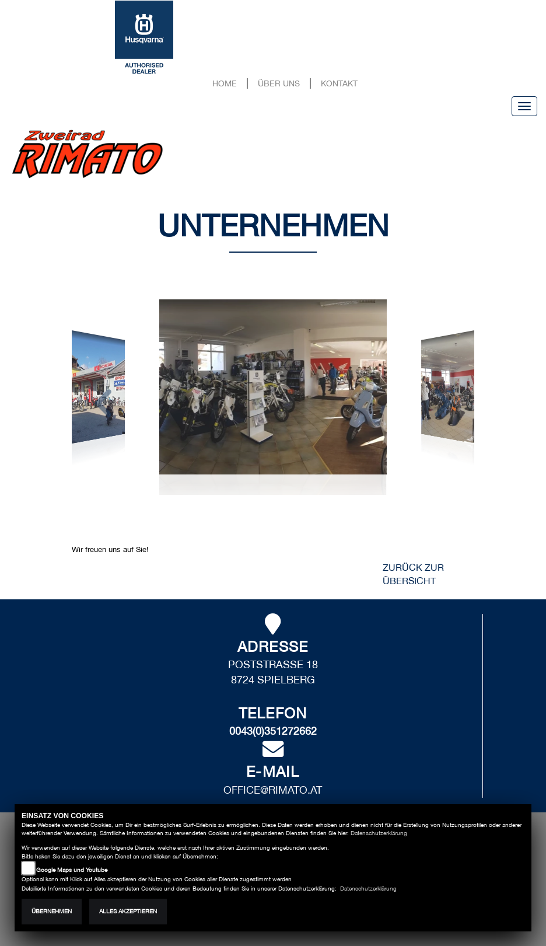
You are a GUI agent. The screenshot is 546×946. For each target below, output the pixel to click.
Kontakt (339, 83)
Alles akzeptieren (128, 911)
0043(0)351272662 (273, 731)
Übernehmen (52, 911)
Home (224, 83)
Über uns (279, 83)
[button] (103, 405)
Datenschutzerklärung (379, 833)
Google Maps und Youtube (71, 870)
